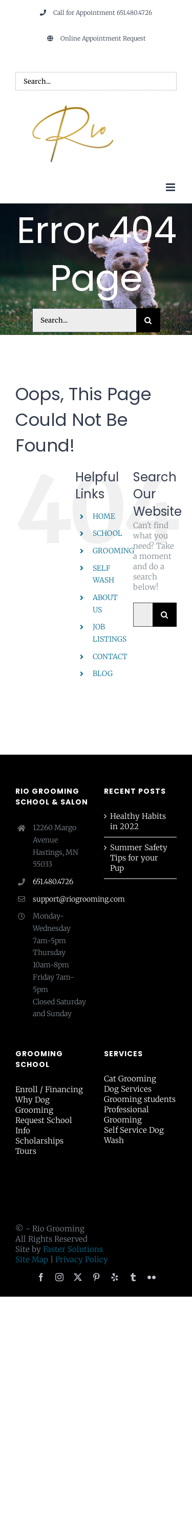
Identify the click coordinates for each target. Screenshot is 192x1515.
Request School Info (43, 1125)
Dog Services (128, 1089)
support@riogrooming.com (61, 899)
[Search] (148, 320)
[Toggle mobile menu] (171, 187)
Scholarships (39, 1141)
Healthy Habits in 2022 (138, 821)
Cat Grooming (130, 1078)
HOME (104, 516)
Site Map (31, 1259)
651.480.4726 (53, 881)
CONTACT (110, 656)
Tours (25, 1151)
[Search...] (84, 320)
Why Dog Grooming (34, 1105)
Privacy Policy (81, 1259)
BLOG (103, 673)
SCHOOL (107, 533)
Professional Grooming (126, 1115)
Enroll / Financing (49, 1089)
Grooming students (140, 1099)
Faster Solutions (73, 1249)
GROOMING (113, 550)
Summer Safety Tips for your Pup (138, 858)
